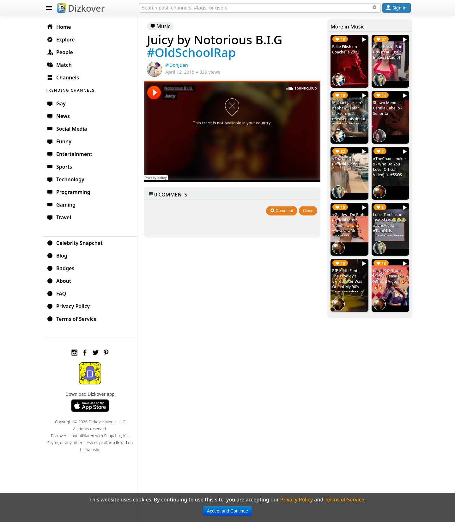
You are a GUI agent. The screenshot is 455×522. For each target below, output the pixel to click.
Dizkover (81, 8)
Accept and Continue (227, 510)
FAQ (56, 293)
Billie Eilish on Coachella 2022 (345, 49)
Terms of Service (71, 318)
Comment (281, 210)
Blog (57, 255)
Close (308, 210)
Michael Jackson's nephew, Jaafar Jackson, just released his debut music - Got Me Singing (349, 116)
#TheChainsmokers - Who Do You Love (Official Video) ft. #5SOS (389, 166)
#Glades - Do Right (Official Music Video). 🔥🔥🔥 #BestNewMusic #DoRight (349, 225)
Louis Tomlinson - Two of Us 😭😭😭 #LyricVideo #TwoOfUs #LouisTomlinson (389, 225)
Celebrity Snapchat (75, 242)
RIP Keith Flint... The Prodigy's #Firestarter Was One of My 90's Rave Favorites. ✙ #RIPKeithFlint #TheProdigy (348, 287)
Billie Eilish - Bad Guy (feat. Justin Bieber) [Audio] (388, 52)
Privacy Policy (68, 306)
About (59, 280)
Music (160, 26)
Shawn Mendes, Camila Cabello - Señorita (387, 108)
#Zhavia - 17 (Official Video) (345, 161)
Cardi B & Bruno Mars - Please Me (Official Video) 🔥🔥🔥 (389, 278)
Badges (60, 268)
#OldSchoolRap (191, 52)
